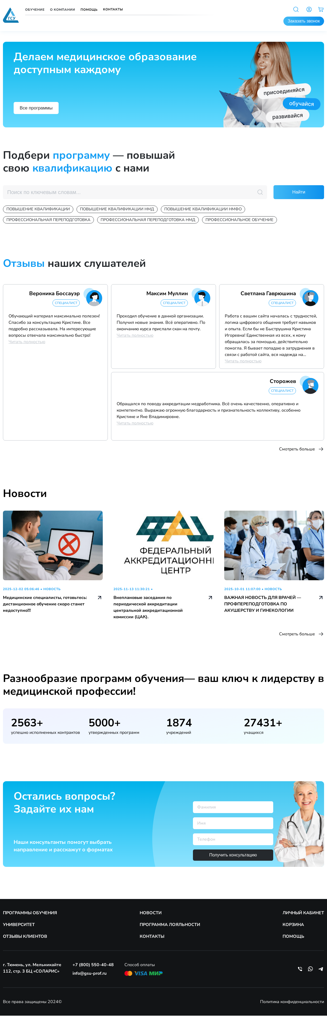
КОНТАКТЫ (152, 938)
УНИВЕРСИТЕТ (19, 926)
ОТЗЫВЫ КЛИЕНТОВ (25, 938)
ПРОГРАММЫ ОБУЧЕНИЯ (30, 914)
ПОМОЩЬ (293, 938)
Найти (298, 192)
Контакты (113, 9)
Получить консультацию (233, 856)
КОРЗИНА (293, 926)
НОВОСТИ (151, 914)
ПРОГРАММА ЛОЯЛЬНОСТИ (170, 926)
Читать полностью (27, 343)
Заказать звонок (304, 21)
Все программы (39, 107)
